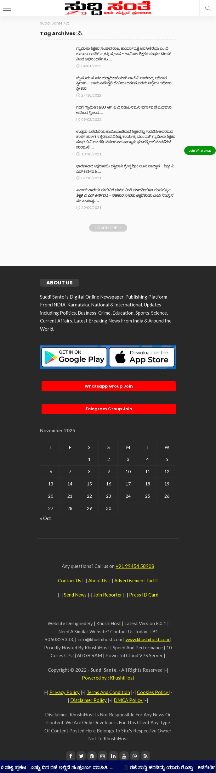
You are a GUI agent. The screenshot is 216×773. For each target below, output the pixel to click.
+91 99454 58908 (135, 566)
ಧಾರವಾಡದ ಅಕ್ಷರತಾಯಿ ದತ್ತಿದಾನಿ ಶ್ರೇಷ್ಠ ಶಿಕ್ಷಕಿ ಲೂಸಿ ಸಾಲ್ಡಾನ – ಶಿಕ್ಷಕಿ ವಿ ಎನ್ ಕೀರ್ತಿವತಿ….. (125, 168)
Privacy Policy (64, 692)
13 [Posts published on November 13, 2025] (50, 483)
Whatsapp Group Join (109, 386)
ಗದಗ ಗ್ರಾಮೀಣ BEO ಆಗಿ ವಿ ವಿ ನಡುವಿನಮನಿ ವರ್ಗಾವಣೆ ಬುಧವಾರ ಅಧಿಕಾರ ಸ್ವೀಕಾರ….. (123, 109)
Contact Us (70, 580)
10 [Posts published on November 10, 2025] (128, 471)
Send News (76, 594)
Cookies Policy (153, 692)
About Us (98, 580)
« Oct (45, 518)
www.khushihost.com (148, 639)
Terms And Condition (108, 692)
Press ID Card (143, 594)
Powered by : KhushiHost (108, 678)
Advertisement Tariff (136, 580)
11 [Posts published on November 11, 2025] (147, 471)
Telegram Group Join (108, 409)
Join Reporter (108, 594)
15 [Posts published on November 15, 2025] (89, 483)
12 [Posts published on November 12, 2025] (166, 471)
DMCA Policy (128, 700)
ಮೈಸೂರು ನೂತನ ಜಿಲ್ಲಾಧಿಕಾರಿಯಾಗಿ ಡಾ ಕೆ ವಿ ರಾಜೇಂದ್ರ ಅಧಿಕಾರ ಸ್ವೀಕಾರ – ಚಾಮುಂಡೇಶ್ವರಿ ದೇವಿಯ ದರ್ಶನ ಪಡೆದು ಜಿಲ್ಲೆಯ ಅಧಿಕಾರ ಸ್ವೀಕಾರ (123, 83)
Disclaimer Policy (88, 700)
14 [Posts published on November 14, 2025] (69, 483)
